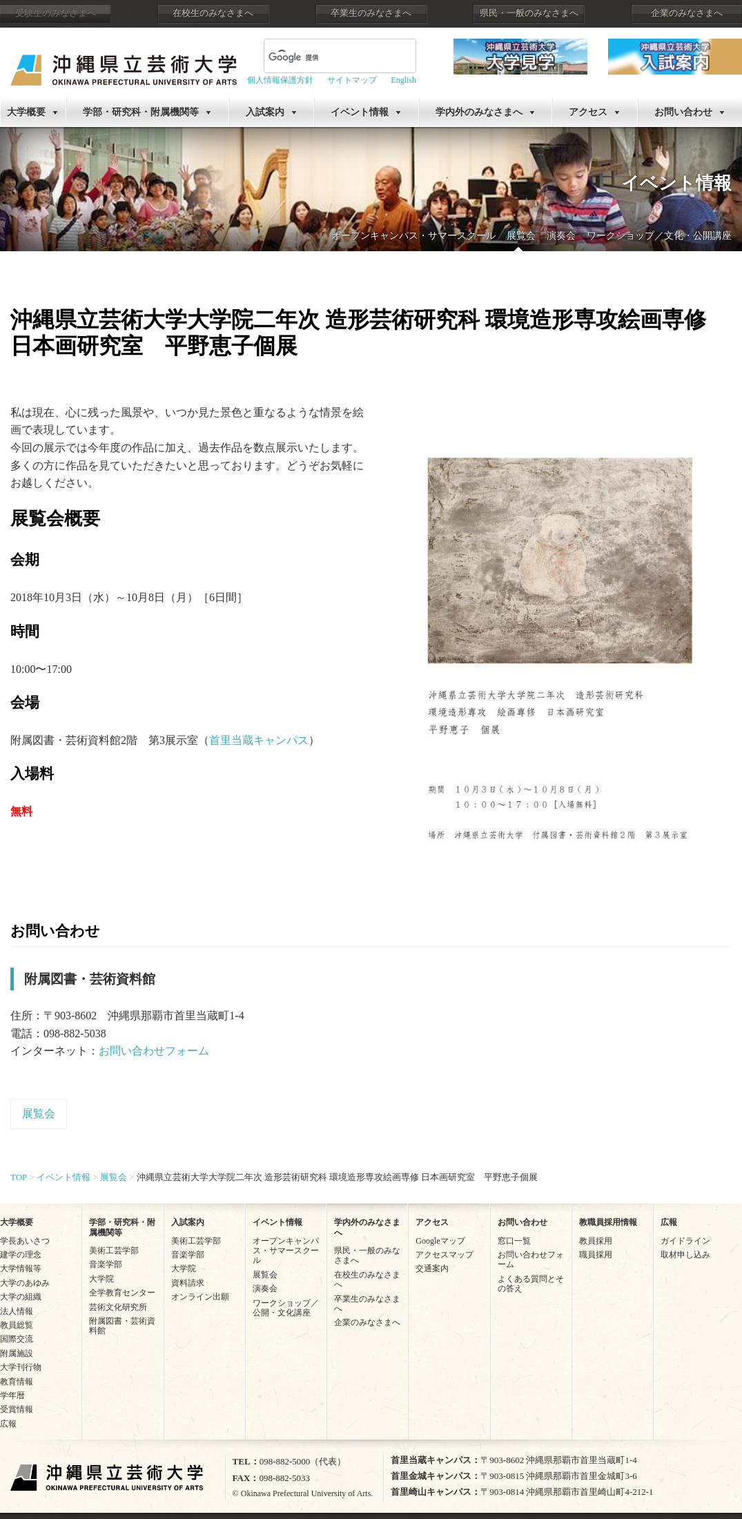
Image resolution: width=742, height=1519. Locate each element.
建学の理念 (20, 1255)
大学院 (101, 1279)
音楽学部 (105, 1264)
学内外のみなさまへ (479, 112)
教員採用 (595, 1241)
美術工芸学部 (114, 1250)
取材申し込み (685, 1255)
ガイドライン (685, 1241)
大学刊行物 (20, 1367)
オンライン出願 (200, 1297)
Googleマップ (440, 1241)
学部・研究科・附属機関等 (141, 112)
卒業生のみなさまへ (371, 13)
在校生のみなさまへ (213, 13)
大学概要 (26, 112)
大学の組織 (20, 1297)
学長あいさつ (25, 1241)
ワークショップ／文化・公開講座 (659, 236)
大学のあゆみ (25, 1283)
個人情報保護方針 (280, 80)
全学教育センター (122, 1292)
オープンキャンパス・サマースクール (413, 236)
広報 (8, 1424)
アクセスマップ (444, 1255)
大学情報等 (20, 1268)
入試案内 (265, 112)
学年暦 (12, 1395)
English (403, 80)
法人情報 (16, 1311)
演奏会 (561, 236)
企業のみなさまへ (687, 13)
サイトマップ (352, 80)
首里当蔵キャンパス (259, 740)
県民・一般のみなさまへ (529, 13)
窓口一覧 (514, 1241)
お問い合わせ (683, 112)
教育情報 (16, 1381)
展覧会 (521, 236)
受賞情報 (16, 1409)
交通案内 (432, 1268)
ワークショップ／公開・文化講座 (286, 1307)
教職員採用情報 (608, 1222)
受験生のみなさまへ (55, 13)
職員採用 (595, 1255)
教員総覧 (16, 1325)
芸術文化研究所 (118, 1307)
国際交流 (16, 1339)
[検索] (323, 57)
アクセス (588, 112)
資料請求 (187, 1283)
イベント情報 (360, 112)
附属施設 (16, 1353)
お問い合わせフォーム (154, 1051)
